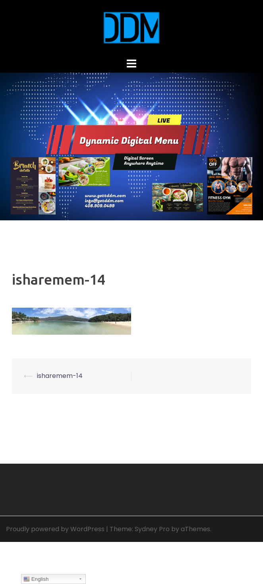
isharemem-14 (60, 375)
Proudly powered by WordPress (55, 529)
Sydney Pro (152, 529)
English (35, 579)
